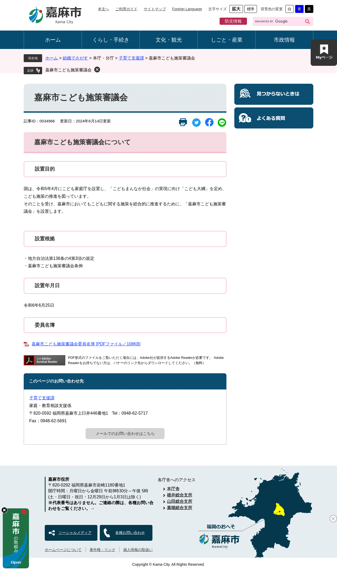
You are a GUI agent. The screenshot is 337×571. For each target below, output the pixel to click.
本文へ (103, 9)
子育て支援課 (131, 58)
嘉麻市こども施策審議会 (68, 70)
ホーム (53, 40)
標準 (250, 9)
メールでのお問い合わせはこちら (125, 433)
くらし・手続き (110, 40)
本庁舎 (173, 488)
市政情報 (284, 40)
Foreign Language (187, 9)
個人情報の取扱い (138, 550)
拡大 (236, 9)
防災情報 (233, 21)
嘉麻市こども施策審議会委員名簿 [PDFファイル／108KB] (86, 344)
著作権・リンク (102, 550)
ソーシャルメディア (75, 532)
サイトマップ (155, 9)
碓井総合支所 (179, 495)
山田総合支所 (179, 501)
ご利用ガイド (126, 9)
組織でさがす (75, 58)
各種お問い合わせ (130, 532)
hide (4, 510)
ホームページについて (63, 550)
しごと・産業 (226, 40)
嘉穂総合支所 (179, 507)
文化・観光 (169, 40)
